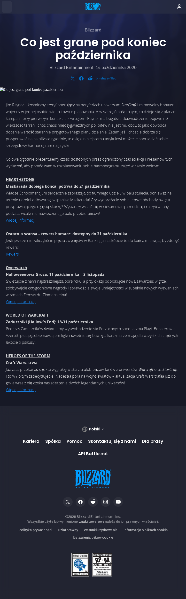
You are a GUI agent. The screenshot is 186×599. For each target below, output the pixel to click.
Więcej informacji (21, 220)
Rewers (12, 254)
